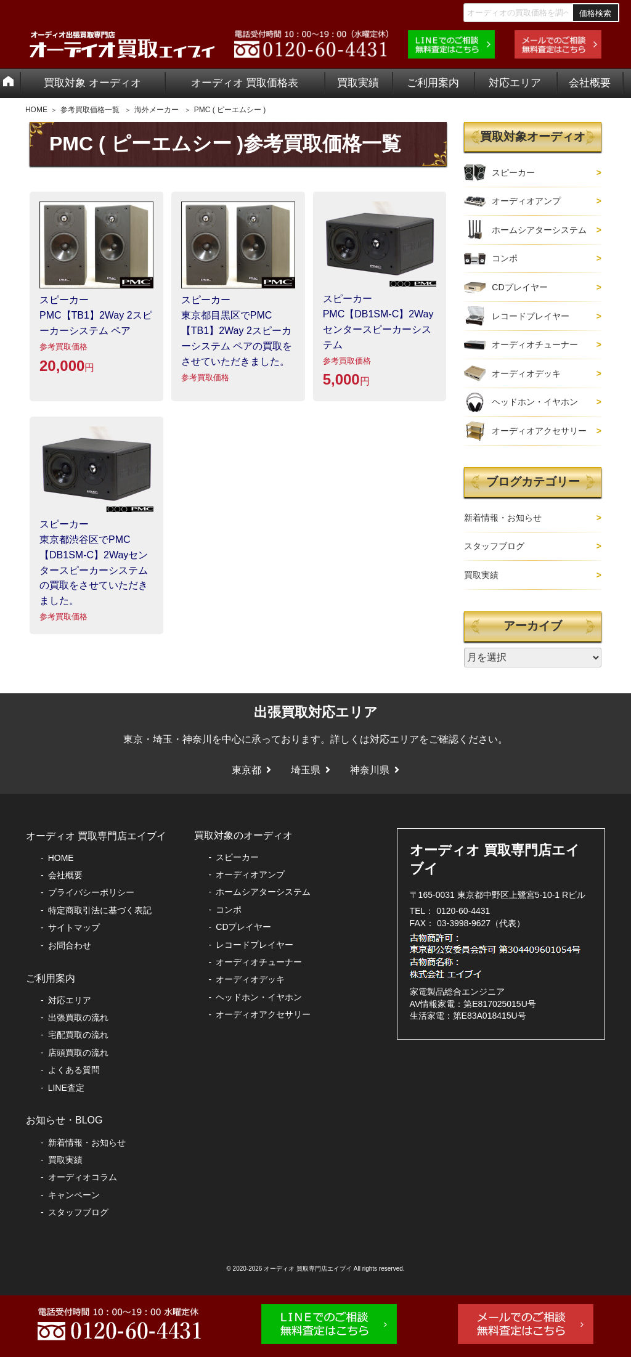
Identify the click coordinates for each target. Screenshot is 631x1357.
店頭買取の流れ (78, 1052)
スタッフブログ (494, 546)
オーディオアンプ (526, 201)
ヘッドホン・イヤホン (535, 402)
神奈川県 (369, 770)
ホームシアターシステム (539, 230)
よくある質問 (74, 1070)
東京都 (246, 770)
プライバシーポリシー (91, 892)
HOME (36, 109)
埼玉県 (305, 770)
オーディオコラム (82, 1177)
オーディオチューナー (535, 344)
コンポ (505, 258)
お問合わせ (69, 945)
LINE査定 (66, 1088)
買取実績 (358, 83)
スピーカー (513, 172)
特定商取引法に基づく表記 (100, 910)
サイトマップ (74, 927)
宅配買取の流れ (78, 1035)
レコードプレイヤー (530, 316)
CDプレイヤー (519, 287)
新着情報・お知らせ (503, 518)
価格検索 (595, 13)
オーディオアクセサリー (539, 431)
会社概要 (590, 83)
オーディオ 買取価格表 (245, 83)
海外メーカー (156, 109)
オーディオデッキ (526, 373)
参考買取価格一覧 (90, 109)
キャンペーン (74, 1195)
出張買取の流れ (78, 1017)
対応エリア (515, 83)
